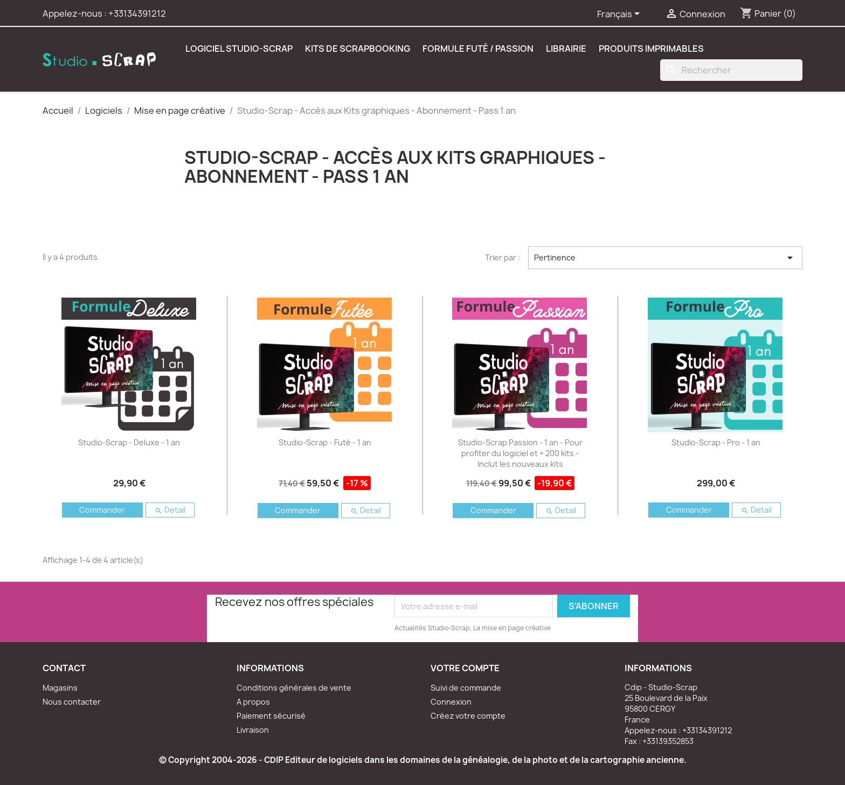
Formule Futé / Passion (478, 48)
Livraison (253, 730)
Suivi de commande (466, 688)
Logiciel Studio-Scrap (239, 48)
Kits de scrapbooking (357, 48)
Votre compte (465, 668)
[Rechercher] (731, 70)
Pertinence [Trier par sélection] (665, 257)
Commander (102, 510)
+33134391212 (137, 13)
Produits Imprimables (651, 48)
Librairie (566, 48)
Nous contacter (72, 702)
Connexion (451, 702)
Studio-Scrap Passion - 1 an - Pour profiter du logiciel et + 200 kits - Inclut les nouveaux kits (520, 453)
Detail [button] (170, 510)
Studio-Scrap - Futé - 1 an (325, 442)
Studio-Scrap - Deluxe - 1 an (129, 442)
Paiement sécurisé (271, 716)
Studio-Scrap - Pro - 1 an (715, 442)
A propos (253, 702)
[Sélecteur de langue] (620, 14)
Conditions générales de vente (294, 688)
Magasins (60, 688)
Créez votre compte (468, 716)
